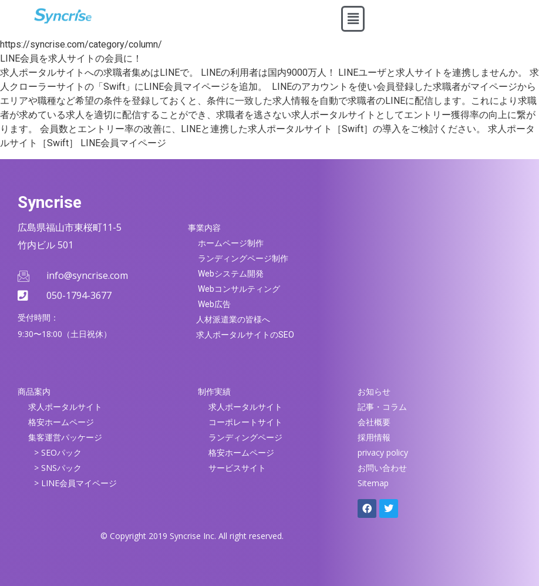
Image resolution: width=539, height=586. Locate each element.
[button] (353, 19)
